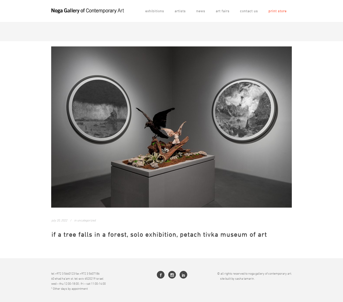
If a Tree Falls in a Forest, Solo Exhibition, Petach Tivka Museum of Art (159, 234)
